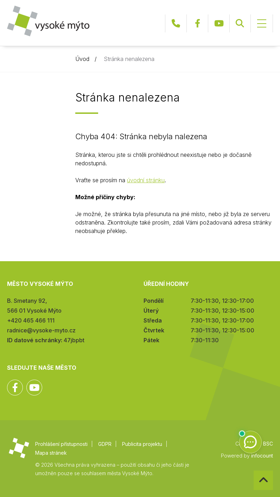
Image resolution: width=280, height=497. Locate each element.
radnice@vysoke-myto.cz (41, 330)
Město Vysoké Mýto (48, 21)
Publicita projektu (142, 444)
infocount (262, 456)
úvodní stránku (146, 180)
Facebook (197, 23)
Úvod (82, 58)
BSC (268, 444)
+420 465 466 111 (175, 23)
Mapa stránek (51, 453)
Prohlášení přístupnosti (61, 444)
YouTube (218, 23)
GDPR (105, 444)
